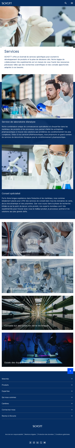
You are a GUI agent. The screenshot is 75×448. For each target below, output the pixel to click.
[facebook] (30, 443)
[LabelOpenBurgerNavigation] (72, 3)
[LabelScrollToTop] (70, 371)
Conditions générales (63, 434)
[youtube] (45, 443)
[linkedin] (37, 443)
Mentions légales (30, 434)
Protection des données (46, 434)
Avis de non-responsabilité (14, 434)
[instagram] (34, 443)
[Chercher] (65, 3)
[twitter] (41, 443)
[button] (37, 379)
